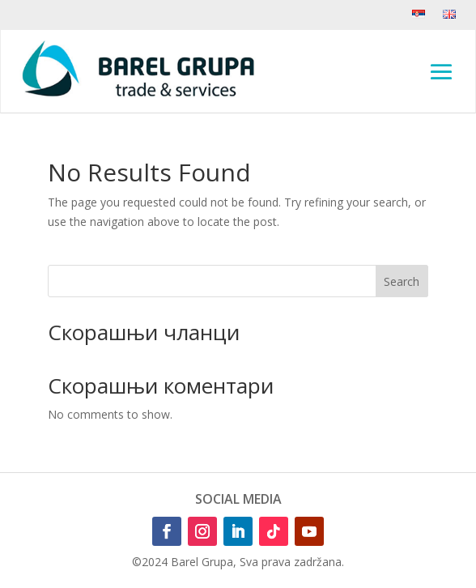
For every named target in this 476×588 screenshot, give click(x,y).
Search (401, 281)
